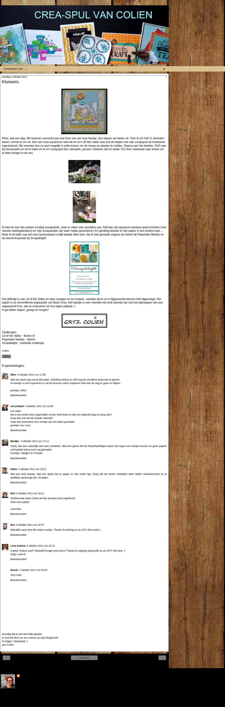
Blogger (97, 703)
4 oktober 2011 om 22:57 (30, 524)
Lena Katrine (18, 545)
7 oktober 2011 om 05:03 (33, 570)
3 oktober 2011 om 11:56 (31, 374)
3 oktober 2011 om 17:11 (35, 441)
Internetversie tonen (84, 664)
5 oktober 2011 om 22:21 (41, 545)
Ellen (13, 374)
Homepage (84, 658)
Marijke (15, 441)
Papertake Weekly (148, 234)
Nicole (14, 570)
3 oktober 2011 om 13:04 (39, 406)
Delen (6, 356)
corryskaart (17, 406)
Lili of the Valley (35, 298)
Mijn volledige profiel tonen (16, 696)
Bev (12, 524)
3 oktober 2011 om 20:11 (30, 493)
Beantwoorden (18, 395)
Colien (24, 676)
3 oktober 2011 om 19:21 (32, 469)
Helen (13, 469)
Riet (12, 493)
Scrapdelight (38, 238)
